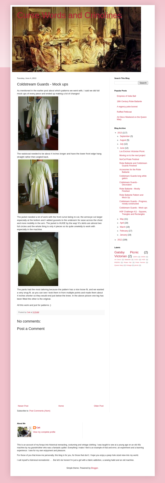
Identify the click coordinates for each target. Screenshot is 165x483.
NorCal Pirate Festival (129, 159)
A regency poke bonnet (127, 106)
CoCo (136, 259)
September (125, 136)
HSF (143, 259)
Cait (38, 427)
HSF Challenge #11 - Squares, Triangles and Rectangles (133, 212)
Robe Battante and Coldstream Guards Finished (133, 164)
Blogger (94, 468)
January (124, 235)
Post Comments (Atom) (39, 411)
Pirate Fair (128, 262)
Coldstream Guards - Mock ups (133, 208)
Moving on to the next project (132, 155)
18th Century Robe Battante (129, 101)
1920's (135, 257)
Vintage (128, 265)
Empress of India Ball (126, 96)
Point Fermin (140, 262)
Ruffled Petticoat (124, 112)
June (122, 148)
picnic (136, 265)
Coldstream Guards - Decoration (128, 183)
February (124, 231)
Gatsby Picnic (126, 252)
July (122, 144)
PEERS (117, 262)
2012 (120, 240)
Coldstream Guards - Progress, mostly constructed (133, 202)
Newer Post (23, 406)
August (123, 140)
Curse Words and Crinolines (69, 15)
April (122, 223)
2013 (120, 133)
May (122, 219)
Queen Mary (118, 265)
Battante (128, 259)
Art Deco (117, 259)
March (123, 227)
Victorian (120, 256)
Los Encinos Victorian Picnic (132, 151)
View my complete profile (44, 432)
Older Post (99, 406)
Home (61, 406)
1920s (143, 257)
